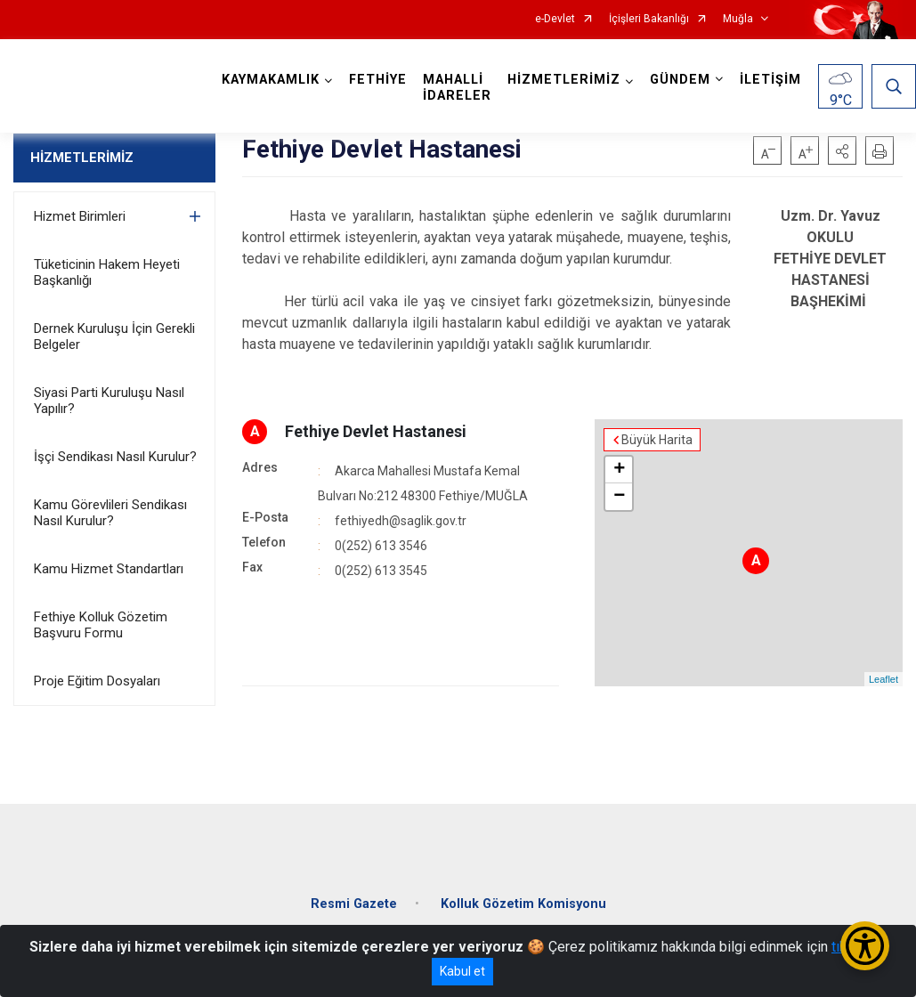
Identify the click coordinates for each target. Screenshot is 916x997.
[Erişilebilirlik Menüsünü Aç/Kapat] (864, 945)
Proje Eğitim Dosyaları (97, 681)
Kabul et (462, 971)
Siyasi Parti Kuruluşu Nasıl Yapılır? (109, 401)
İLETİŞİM (770, 79)
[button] (842, 150)
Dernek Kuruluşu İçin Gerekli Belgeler (114, 336)
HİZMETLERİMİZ (82, 158)
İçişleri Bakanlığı (649, 19)
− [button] (619, 496)
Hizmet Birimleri (80, 216)
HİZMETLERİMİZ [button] (563, 79)
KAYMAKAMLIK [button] (271, 79)
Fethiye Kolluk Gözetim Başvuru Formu (100, 625)
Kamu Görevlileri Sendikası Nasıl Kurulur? (110, 513)
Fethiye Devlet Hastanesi (375, 431)
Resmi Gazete (354, 904)
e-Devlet (555, 19)
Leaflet (883, 679)
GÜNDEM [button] (680, 79)
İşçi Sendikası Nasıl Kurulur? (115, 457)
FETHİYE (378, 79)
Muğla (738, 19)
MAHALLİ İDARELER (457, 87)
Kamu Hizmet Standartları (108, 569)
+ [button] (619, 470)
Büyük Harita (657, 440)
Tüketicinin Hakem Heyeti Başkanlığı (107, 272)
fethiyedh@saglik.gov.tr (400, 521)
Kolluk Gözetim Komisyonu (523, 904)
